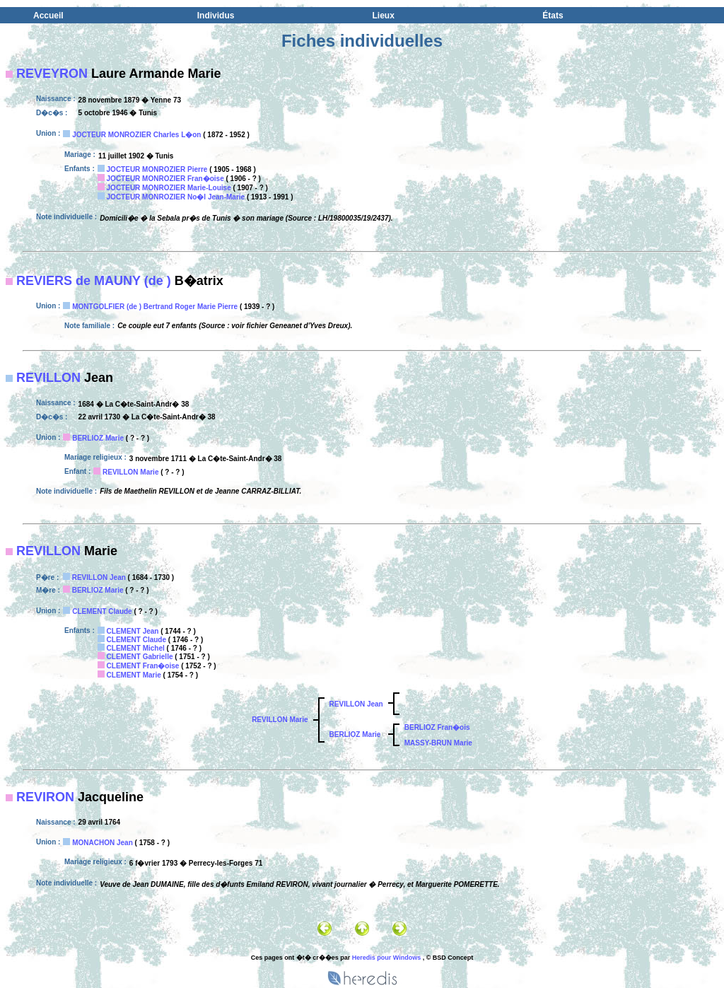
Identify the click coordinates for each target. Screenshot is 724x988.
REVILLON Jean (99, 577)
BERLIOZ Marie (98, 438)
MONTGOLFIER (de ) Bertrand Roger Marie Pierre (155, 306)
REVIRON (45, 797)
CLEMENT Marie (134, 675)
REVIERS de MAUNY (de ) (93, 281)
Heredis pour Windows (386, 957)
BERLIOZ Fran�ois (437, 727)
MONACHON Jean (102, 843)
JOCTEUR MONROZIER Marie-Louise (169, 188)
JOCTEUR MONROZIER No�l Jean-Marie (176, 197)
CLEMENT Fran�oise (143, 666)
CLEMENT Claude (102, 611)
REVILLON (48, 378)
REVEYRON (52, 73)
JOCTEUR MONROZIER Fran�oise (165, 178)
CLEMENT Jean (133, 631)
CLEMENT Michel (136, 648)
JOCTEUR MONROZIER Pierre (157, 169)
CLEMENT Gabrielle (140, 657)
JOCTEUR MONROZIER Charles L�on (136, 135)
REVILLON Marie (130, 472)
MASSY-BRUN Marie (438, 743)
